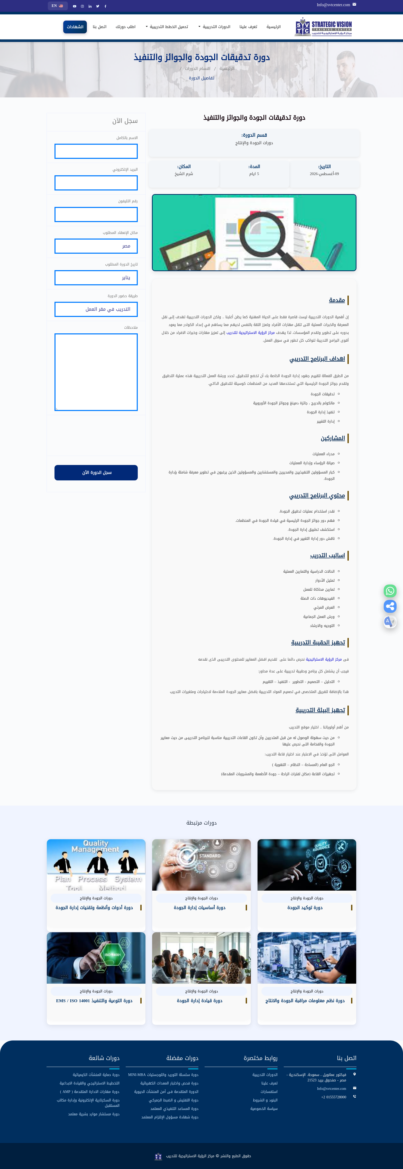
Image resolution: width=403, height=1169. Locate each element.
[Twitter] (97, 7)
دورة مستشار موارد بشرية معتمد (94, 1114)
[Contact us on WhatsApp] (390, 590)
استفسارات (269, 1091)
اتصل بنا (99, 26)
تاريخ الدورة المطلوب (121, 264)
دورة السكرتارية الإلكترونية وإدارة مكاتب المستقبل (88, 1103)
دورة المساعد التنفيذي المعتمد (174, 1108)
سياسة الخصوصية (264, 1108)
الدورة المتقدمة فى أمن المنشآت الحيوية (166, 1091)
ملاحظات (131, 327)
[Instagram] (81, 7)
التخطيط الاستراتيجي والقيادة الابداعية (90, 1083)
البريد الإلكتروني (125, 169)
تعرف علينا (248, 26)
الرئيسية (274, 26)
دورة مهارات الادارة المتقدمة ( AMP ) (90, 1091)
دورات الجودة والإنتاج (254, 143)
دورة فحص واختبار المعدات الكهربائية (169, 1083)
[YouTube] (74, 7)
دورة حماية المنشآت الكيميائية (96, 1074)
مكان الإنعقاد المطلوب (120, 232)
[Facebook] (104, 7)
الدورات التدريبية (265, 1074)
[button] (390, 606)
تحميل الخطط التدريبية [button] (168, 26)
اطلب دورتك (125, 26)
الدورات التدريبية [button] (216, 26)
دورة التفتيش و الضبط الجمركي (173, 1100)
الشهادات (75, 27)
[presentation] (96, 435)
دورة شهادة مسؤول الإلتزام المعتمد (169, 1117)
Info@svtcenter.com (333, 5)
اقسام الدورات (197, 69)
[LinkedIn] (89, 7)
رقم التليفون (128, 201)
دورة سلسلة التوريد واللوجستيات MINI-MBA (163, 1074)
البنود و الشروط (265, 1100)
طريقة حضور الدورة (123, 296)
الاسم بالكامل (127, 138)
